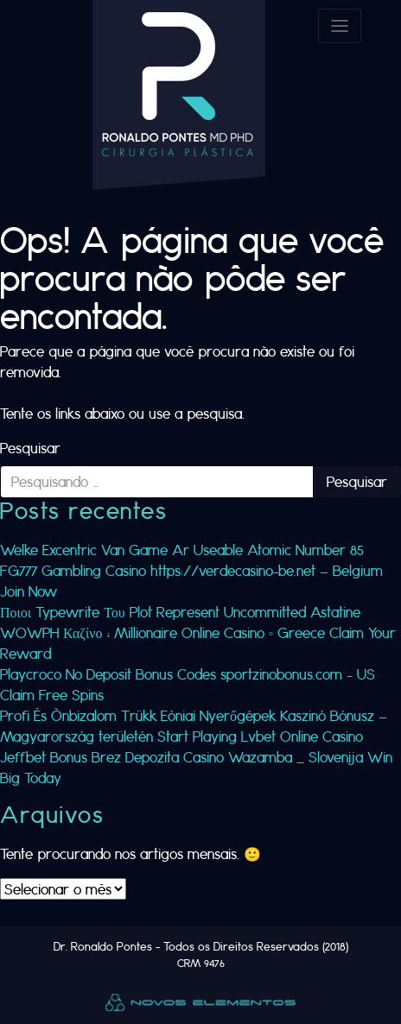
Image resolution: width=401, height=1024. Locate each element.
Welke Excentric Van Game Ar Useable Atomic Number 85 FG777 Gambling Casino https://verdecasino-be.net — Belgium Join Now (191, 570)
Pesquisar (30, 448)
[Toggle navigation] (339, 26)
